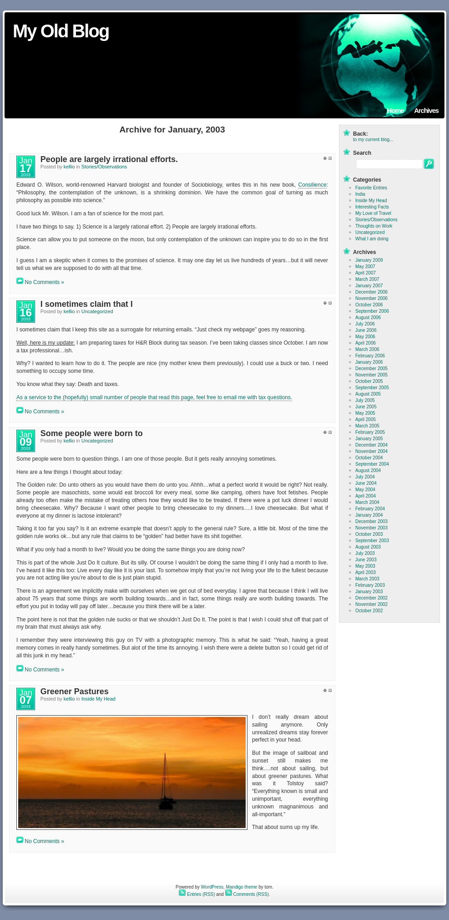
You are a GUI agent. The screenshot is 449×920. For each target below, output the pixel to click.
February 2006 (370, 355)
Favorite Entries (371, 187)
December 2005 (371, 368)
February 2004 (370, 508)
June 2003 (366, 559)
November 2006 (371, 298)
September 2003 (372, 540)
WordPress (212, 887)
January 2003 (369, 591)
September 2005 (372, 387)
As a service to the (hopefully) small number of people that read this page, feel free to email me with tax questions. (154, 397)
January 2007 (369, 285)
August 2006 (368, 317)
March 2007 (367, 279)
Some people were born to (91, 433)
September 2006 (372, 311)
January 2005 (369, 438)
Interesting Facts (372, 206)
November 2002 (371, 604)
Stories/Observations (104, 166)
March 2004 (367, 502)
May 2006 (365, 336)
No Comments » (44, 282)
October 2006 (369, 304)
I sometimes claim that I (86, 304)
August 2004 (368, 470)
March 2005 (367, 425)
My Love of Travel (373, 213)
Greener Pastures (74, 691)
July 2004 (365, 476)
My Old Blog (61, 31)
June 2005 (366, 406)
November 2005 (371, 374)
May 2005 (365, 413)
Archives (426, 110)
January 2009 (369, 260)
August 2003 (368, 546)
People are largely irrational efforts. (109, 159)
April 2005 (365, 419)
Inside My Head (98, 698)
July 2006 (365, 323)
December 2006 (371, 292)
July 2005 (365, 400)
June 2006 (366, 330)
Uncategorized (97, 311)
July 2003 (365, 553)
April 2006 (365, 343)
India (360, 194)
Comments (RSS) (247, 894)
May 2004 (365, 489)
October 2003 (369, 534)
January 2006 (369, 362)
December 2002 (371, 597)
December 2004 (371, 444)
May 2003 (365, 566)
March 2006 (367, 349)
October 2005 (369, 381)
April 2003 (365, 572)
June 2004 (366, 483)
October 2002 (369, 610)
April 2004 (365, 495)
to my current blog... (373, 139)
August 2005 (368, 393)
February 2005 (370, 432)
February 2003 (370, 585)
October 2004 (369, 457)
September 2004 (372, 464)
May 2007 (365, 266)
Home (395, 110)
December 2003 (371, 521)
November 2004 (371, 451)
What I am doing (371, 238)
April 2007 (365, 272)
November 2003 (371, 527)
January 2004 (369, 515)
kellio (69, 166)
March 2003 (367, 578)
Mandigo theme (241, 887)
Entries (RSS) (197, 894)
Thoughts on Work (374, 226)
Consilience (312, 185)
